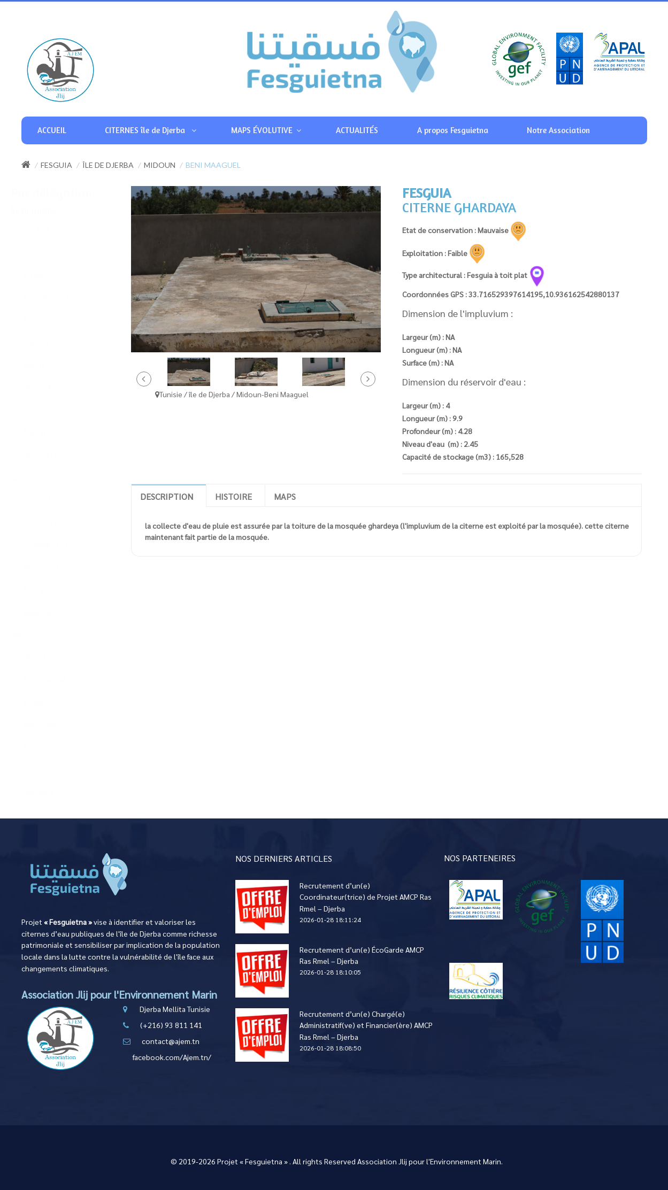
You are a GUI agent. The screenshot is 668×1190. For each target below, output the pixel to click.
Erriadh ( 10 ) (54, 274)
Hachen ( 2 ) (53, 342)
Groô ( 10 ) (50, 522)
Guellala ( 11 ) (56, 544)
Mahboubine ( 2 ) (59, 724)
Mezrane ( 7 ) (54, 589)
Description (166, 496)
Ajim (30, 477)
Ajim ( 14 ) (49, 499)
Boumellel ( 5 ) (56, 297)
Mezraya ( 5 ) (54, 432)
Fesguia (56, 164)
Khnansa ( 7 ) (54, 567)
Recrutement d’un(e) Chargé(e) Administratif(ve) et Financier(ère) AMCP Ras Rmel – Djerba (366, 1025)
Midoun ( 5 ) (52, 747)
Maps (285, 496)
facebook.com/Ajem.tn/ (172, 1057)
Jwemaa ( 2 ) (53, 455)
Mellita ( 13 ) (53, 364)
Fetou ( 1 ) (49, 319)
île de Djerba (108, 164)
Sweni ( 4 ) (49, 387)
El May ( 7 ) (50, 702)
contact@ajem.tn (170, 1041)
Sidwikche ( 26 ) (57, 792)
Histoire (233, 496)
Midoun (159, 164)
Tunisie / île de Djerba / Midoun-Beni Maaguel (232, 394)
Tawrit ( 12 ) (52, 252)
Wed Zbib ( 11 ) (57, 612)
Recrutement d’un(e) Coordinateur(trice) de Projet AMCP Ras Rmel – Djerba (366, 896)
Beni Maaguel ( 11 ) (63, 679)
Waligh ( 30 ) (53, 409)
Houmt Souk (42, 230)
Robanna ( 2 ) (54, 769)
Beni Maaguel (213, 164)
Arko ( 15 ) (49, 656)
